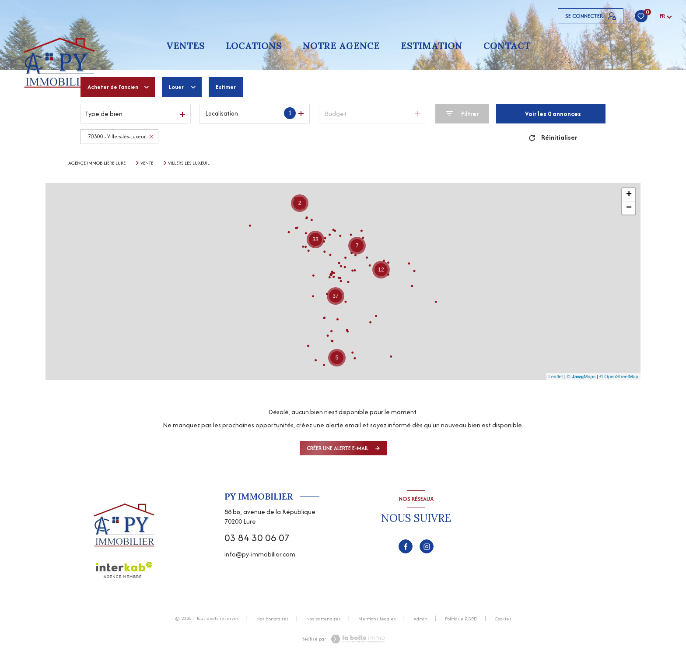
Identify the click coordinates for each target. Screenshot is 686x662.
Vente (146, 163)
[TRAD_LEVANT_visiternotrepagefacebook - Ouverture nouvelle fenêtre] (406, 546)
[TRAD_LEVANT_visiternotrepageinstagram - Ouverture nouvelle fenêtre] (427, 546)
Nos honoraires (272, 618)
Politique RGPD (461, 618)
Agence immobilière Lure (97, 162)
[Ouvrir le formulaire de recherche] (462, 113)
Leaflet (556, 376)
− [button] (629, 208)
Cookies (503, 619)
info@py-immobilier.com (259, 554)
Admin (420, 618)
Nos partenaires (323, 618)
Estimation (431, 45)
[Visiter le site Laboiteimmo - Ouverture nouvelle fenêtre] (357, 639)
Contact (506, 45)
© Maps (581, 376)
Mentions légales (377, 618)
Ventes (185, 45)
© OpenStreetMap (618, 376)
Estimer (234, 87)
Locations (254, 45)
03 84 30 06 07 (257, 538)
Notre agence (341, 45)
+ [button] (629, 194)
